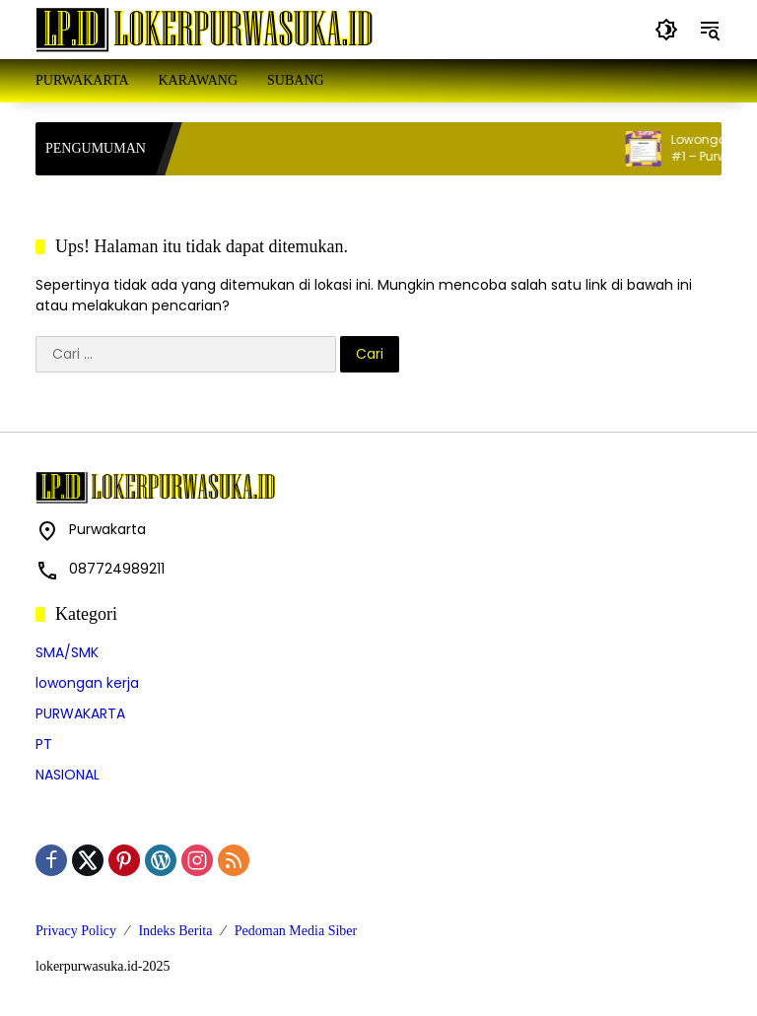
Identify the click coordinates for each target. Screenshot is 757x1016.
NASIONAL (67, 774)
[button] (666, 29)
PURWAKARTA (80, 713)
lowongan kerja (87, 683)
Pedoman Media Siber (296, 930)
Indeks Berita (175, 930)
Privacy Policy (75, 930)
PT (43, 744)
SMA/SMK (67, 652)
